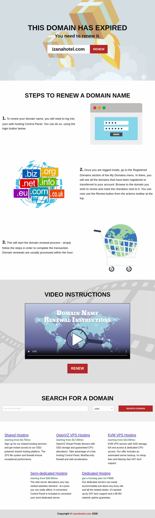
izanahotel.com (82, 513)
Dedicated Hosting (96, 473)
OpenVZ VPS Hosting (73, 435)
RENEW (98, 49)
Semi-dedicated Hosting (48, 473)
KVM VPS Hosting (122, 435)
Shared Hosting (17, 435)
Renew (77, 368)
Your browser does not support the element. (77, 331)
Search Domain (135, 408)
